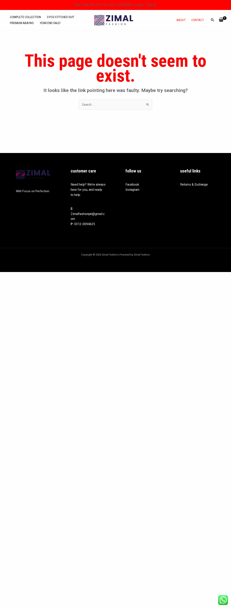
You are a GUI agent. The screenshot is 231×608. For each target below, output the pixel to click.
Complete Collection (25, 17)
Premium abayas (22, 23)
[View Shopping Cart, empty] (221, 20)
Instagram (132, 190)
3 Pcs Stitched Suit (60, 17)
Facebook (132, 184)
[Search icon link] (212, 20)
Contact (197, 20)
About (181, 20)
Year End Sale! (50, 23)
